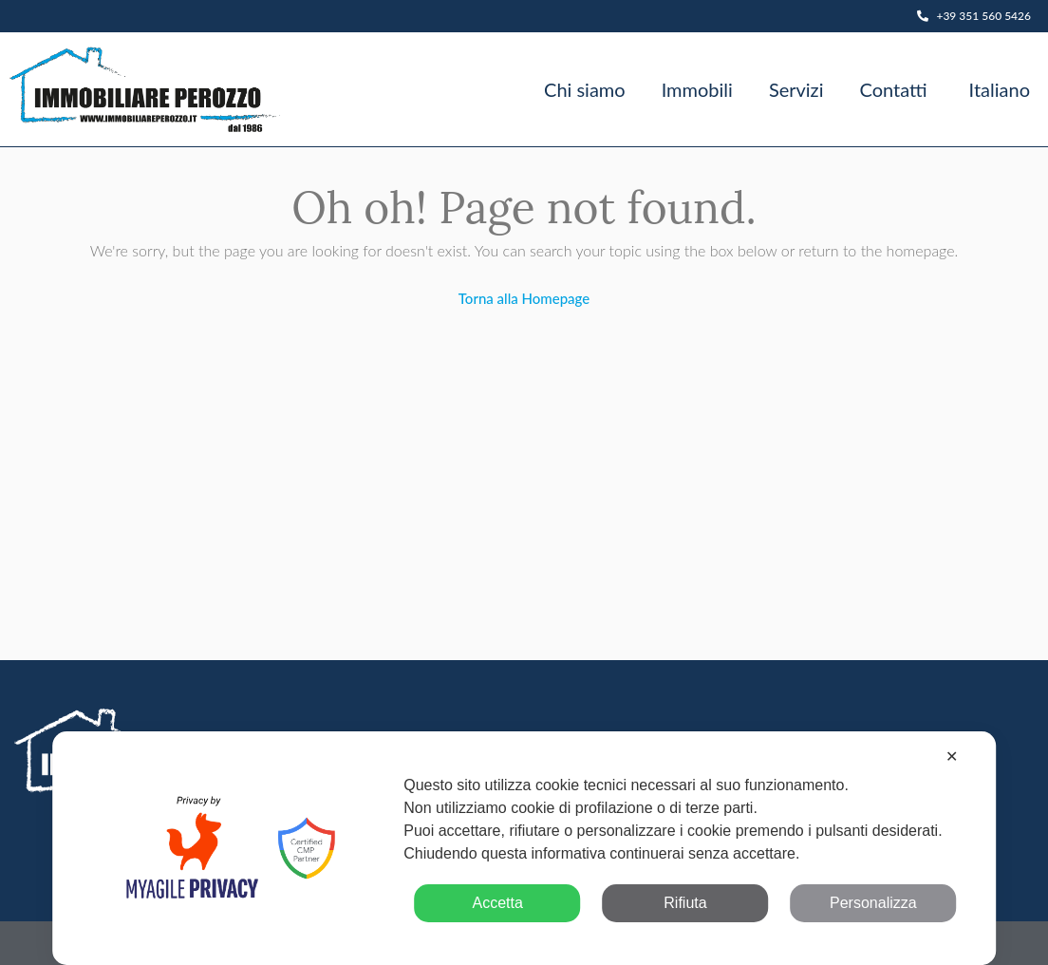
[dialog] (524, 848)
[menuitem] (996, 89)
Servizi (796, 89)
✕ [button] (951, 756)
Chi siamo (585, 89)
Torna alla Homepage (524, 298)
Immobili (697, 89)
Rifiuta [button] (685, 903)
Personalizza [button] (873, 903)
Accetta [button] (497, 903)
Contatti (892, 89)
